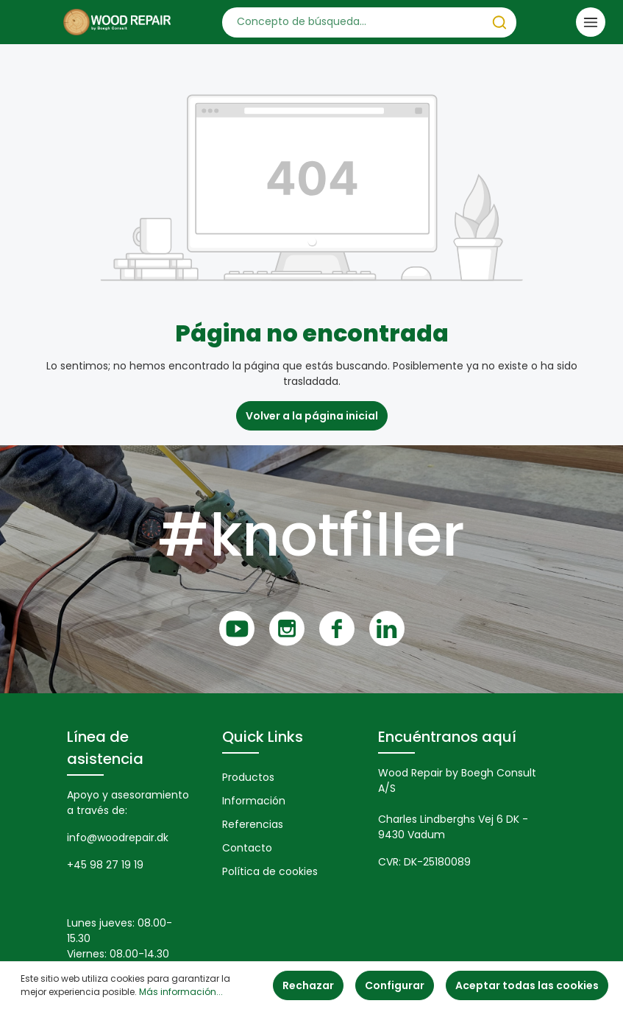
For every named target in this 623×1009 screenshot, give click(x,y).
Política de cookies (270, 871)
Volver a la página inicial (312, 415)
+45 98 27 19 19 (105, 864)
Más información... (181, 991)
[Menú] (590, 22)
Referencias (252, 824)
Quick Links (262, 736)
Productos (248, 777)
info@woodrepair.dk (117, 837)
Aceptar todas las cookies (527, 985)
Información (253, 800)
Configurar (394, 985)
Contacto (247, 847)
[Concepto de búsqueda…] (352, 22)
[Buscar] (499, 22)
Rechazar (308, 985)
